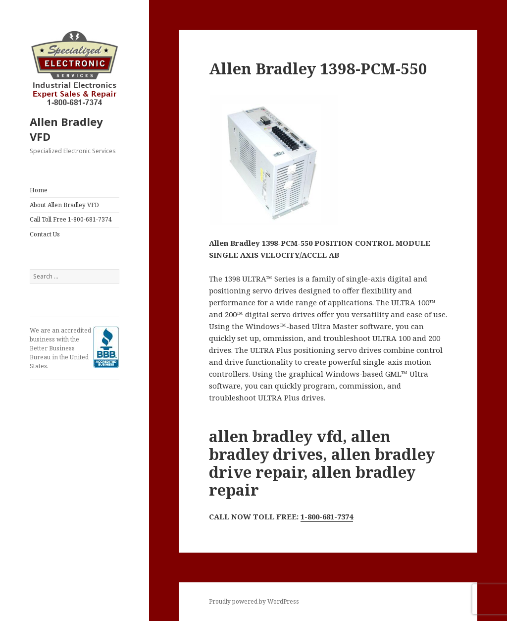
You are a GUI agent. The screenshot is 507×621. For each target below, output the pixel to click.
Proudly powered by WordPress (254, 601)
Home (39, 190)
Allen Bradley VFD (66, 129)
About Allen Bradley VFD (64, 205)
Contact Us (45, 234)
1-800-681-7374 (327, 516)
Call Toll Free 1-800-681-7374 (71, 219)
